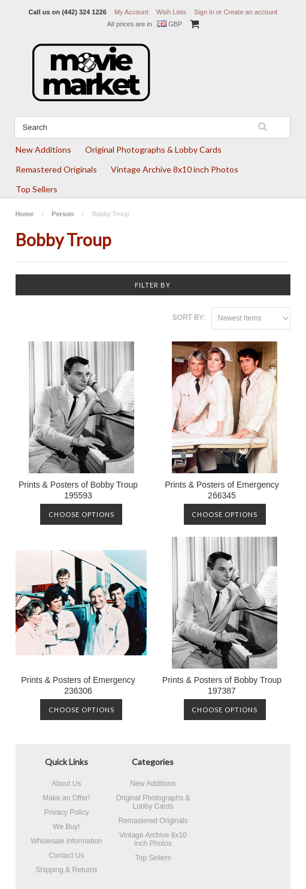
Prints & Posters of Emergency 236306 (78, 685)
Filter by (153, 285)
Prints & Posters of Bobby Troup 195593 (78, 490)
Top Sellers (36, 189)
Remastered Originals (56, 169)
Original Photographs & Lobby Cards (153, 149)
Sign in (204, 12)
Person (62, 213)
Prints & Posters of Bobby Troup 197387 (221, 685)
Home (25, 213)
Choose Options (81, 514)
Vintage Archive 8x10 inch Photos (174, 169)
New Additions (43, 149)
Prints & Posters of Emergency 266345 (222, 490)
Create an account (251, 12)
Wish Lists (171, 12)
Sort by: (188, 317)
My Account (131, 12)
